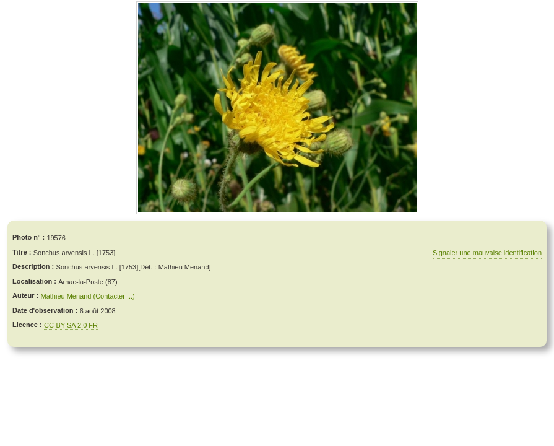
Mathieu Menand (66, 296)
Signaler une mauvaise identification (487, 252)
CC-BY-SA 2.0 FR (71, 325)
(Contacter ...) (113, 296)
